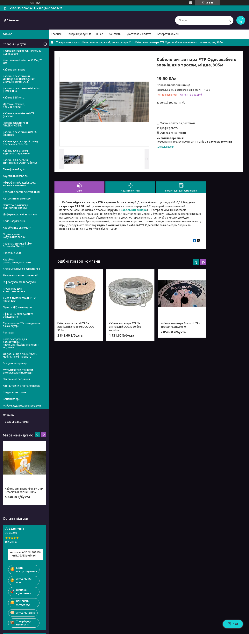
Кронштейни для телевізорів (21, 385)
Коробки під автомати (17, 227)
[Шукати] (229, 20)
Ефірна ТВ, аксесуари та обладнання (18, 315)
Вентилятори (11, 399)
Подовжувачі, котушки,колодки (14, 236)
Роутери (8, 332)
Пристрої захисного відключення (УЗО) (15, 206)
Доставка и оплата (139, 34)
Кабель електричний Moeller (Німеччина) (21, 89)
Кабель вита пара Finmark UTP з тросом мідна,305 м (181, 325)
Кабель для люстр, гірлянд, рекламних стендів (21, 143)
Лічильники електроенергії (20, 275)
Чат (233, 624)
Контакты (115, 34)
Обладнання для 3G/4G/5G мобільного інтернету (20, 355)
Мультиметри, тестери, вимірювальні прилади (18, 371)
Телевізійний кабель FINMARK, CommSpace (22, 52)
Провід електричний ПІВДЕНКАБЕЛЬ (16, 124)
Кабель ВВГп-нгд (14, 97)
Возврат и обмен (168, 34)
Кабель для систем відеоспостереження (16, 152)
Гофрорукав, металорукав (19, 282)
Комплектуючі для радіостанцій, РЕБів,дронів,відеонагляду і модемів (21, 343)
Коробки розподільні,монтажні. (17, 261)
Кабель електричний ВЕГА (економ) (20, 133)
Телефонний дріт (14, 169)
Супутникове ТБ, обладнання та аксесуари (21, 324)
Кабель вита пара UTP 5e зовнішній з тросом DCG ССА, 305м (75, 327)
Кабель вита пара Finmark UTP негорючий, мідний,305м (24, 490)
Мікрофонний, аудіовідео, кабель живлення (19, 184)
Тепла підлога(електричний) (21, 191)
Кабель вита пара (93, 42)
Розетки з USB (12, 252)
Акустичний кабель (15, 176)
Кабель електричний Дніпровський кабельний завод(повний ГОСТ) (19, 79)
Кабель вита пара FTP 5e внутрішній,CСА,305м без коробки (125, 327)
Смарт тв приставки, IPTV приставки (19, 299)
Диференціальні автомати (20, 214)
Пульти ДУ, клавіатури (17, 307)
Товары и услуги (77, 34)
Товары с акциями (16, 421)
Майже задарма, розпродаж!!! (22, 405)
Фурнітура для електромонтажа (14, 290)
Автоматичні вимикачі (17, 198)
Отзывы (8, 415)
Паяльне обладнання (16, 379)
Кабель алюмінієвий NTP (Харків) (18, 115)
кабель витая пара (134, 210)
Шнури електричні (14, 392)
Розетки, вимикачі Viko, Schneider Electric (17, 245)
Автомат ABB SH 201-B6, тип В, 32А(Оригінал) (25, 554)
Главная (56, 34)
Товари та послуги (68, 42)
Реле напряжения (14, 221)
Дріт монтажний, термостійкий (14, 105)
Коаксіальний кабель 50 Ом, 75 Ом (22, 61)
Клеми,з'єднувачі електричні (21, 268)
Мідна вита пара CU (120, 42)
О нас (99, 34)
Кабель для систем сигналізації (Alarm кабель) (20, 161)
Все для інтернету (15, 363)
